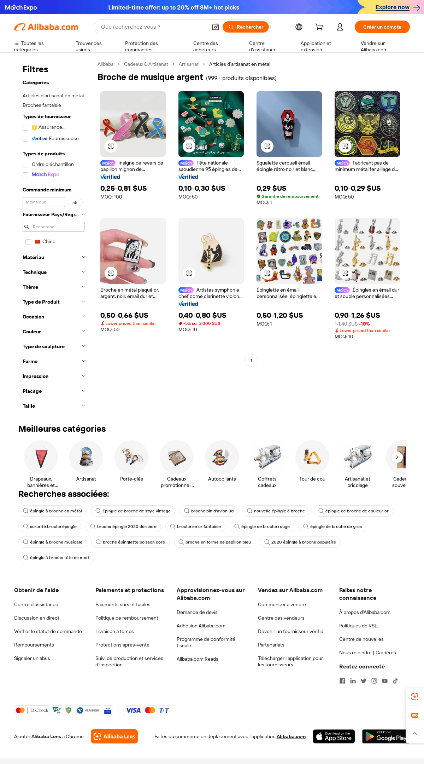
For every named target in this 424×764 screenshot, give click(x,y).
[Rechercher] (246, 27)
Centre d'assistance (36, 604)
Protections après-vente (122, 645)
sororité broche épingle (50, 526)
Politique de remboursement (126, 618)
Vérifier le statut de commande (48, 631)
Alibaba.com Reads (197, 659)
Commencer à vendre (282, 604)
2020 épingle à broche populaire (300, 542)
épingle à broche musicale (52, 542)
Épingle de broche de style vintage (133, 511)
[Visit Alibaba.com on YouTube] (385, 681)
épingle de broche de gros (332, 526)
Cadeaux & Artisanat (146, 64)
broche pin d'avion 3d (209, 511)
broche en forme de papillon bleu (214, 542)
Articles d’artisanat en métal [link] (239, 64)
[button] (215, 27)
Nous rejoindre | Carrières (367, 652)
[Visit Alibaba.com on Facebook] (342, 681)
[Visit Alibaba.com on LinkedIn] (353, 681)
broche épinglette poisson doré (130, 542)
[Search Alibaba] (153, 27)
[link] (415, 697)
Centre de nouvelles (361, 639)
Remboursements (34, 645)
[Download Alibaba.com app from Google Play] (386, 736)
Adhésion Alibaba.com (201, 625)
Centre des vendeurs (281, 618)
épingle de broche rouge (262, 526)
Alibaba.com (291, 736)
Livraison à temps (114, 631)
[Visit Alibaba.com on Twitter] (363, 681)
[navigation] (53, 237)
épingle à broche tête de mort (56, 558)
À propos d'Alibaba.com (364, 612)
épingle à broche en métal (52, 511)
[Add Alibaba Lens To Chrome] (114, 736)
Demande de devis (197, 612)
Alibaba (105, 64)
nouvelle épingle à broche (276, 511)
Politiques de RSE (358, 625)
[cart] (320, 28)
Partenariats (271, 645)
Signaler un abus (32, 658)
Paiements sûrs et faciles (123, 604)
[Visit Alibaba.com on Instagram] (374, 681)
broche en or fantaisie (195, 526)
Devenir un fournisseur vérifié (290, 631)
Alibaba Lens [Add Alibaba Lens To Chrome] (46, 736)
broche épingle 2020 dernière (123, 526)
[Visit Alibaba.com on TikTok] (395, 681)
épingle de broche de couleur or (353, 511)
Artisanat (189, 64)
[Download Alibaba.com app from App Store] (334, 736)
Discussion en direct (36, 618)
